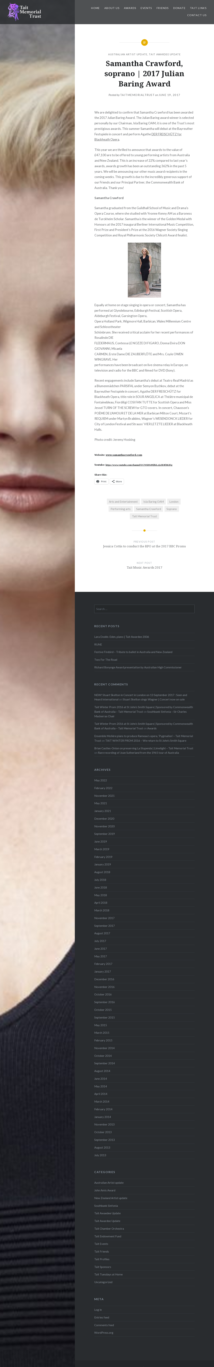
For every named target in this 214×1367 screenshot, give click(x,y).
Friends (163, 8)
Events (146, 8)
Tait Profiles (101, 1259)
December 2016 (104, 979)
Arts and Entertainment (123, 501)
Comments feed (104, 1325)
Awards (130, 8)
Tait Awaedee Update (107, 1213)
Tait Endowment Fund (107, 1236)
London (173, 501)
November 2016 (104, 986)
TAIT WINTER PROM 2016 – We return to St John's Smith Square (145, 740)
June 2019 (100, 841)
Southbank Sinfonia (106, 1205)
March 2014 (101, 1101)
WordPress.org (103, 1332)
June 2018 (100, 887)
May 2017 (100, 956)
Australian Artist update (127, 54)
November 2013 (104, 1124)
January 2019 (102, 864)
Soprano (172, 509)
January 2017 (102, 971)
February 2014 (103, 1109)
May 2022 (100, 780)
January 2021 (102, 811)
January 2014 (102, 1117)
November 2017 (104, 918)
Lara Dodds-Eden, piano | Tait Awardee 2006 (121, 636)
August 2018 (102, 872)
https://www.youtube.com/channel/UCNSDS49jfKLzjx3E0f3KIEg (139, 464)
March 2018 (101, 910)
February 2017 (103, 963)
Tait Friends (101, 1251)
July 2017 (100, 941)
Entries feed (101, 1317)
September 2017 (104, 925)
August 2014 (102, 1071)
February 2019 (103, 856)
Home (95, 8)
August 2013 (102, 1147)
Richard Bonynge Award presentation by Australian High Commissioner (138, 667)
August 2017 (102, 933)
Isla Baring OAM (153, 501)
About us (112, 8)
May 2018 (100, 895)
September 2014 (104, 1063)
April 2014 (100, 1093)
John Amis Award (104, 1190)
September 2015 (104, 1017)
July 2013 (100, 1155)
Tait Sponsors (102, 1266)
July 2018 (100, 879)
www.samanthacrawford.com (124, 455)
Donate (179, 8)
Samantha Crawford (148, 509)
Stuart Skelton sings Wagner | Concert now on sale (154, 699)
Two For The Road (105, 659)
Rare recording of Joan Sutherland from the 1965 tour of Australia (138, 752)
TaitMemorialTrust (137, 95)
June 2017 (100, 948)
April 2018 (100, 902)
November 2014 (104, 1048)
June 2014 (100, 1078)
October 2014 (103, 1055)
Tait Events (101, 1243)
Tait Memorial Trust (144, 516)
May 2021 (100, 803)
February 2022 (103, 788)
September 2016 (104, 1002)
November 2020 (104, 826)
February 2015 (103, 1040)
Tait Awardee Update (165, 54)
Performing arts (121, 509)
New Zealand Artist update (110, 1198)
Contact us (197, 15)
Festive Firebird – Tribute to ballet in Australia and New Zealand (133, 652)
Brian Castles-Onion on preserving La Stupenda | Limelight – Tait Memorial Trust (143, 748)
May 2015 (100, 1025)
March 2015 (101, 1032)
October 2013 (103, 1132)
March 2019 (101, 849)
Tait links (198, 8)
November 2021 (104, 795)
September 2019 (104, 833)
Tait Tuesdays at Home (108, 1274)
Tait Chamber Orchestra (109, 1228)
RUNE (98, 644)
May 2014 (100, 1086)
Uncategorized (103, 1282)
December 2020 (104, 818)
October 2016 (103, 994)
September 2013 (104, 1139)
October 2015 (103, 1009)
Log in (98, 1309)
